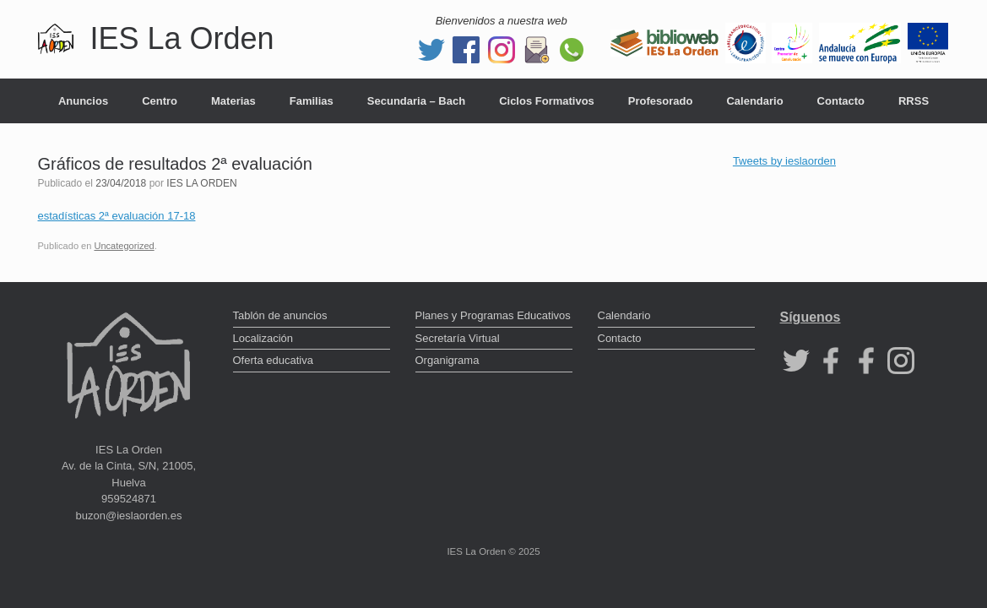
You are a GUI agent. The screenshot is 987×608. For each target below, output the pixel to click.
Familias (312, 101)
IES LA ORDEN (201, 183)
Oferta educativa (273, 360)
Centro (159, 101)
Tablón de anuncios (280, 315)
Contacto (841, 101)
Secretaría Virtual (457, 338)
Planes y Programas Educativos (493, 315)
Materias (233, 101)
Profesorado (660, 101)
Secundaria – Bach (416, 101)
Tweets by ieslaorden (784, 161)
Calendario (754, 101)
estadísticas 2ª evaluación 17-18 (117, 215)
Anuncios (83, 101)
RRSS (913, 101)
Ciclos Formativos (546, 101)
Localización (263, 338)
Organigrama (447, 360)
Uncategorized (124, 246)
